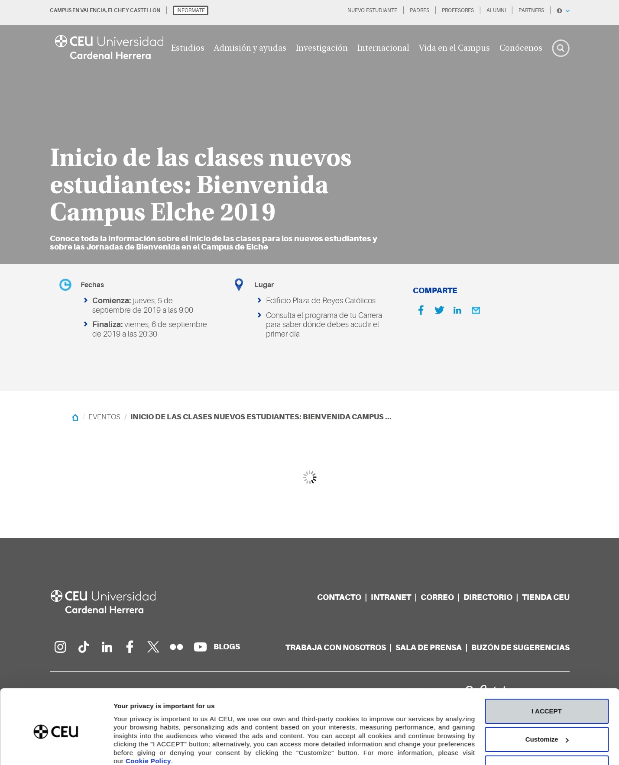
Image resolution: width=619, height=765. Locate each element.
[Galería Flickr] (177, 646)
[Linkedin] (457, 310)
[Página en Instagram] (60, 646)
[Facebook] (421, 310)
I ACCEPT (546, 674)
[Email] (475, 310)
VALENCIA (93, 10)
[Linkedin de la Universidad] (107, 646)
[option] (309, 132)
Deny (547, 731)
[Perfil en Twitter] (153, 646)
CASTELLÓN (145, 10)
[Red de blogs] (227, 646)
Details (124, 748)
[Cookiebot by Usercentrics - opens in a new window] (56, 748)
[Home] (75, 417)
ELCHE (116, 10)
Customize (547, 703)
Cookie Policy (148, 724)
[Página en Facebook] (130, 646)
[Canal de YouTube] (200, 646)
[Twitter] (439, 310)
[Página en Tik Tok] (83, 646)
